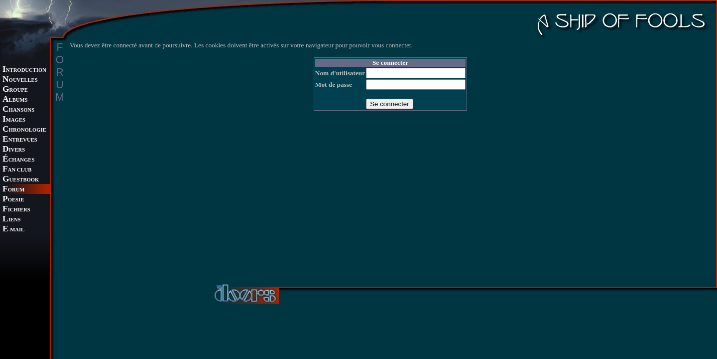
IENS (11, 219)
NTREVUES (19, 140)
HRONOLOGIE (24, 130)
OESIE (13, 199)
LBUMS (14, 100)
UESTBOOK (20, 179)
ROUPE (15, 90)
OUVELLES (20, 80)
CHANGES (18, 160)
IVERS (13, 150)
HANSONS (18, 110)
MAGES (13, 120)
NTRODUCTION (24, 70)
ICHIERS (16, 209)
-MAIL (13, 229)
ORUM (13, 189)
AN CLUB (16, 170)
